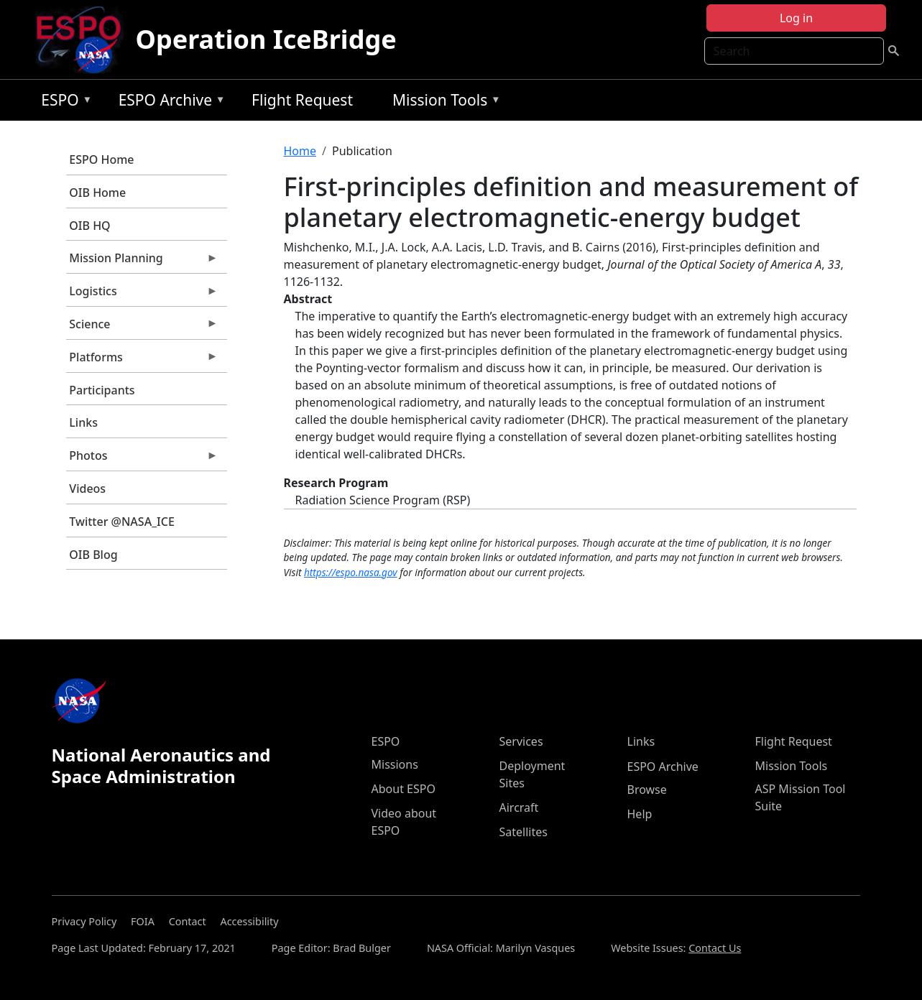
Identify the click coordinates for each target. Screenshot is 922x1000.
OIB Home (97, 192)
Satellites (523, 832)
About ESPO (403, 789)
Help (640, 814)
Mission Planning (142, 261)
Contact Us (714, 948)
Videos (87, 488)
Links (83, 422)
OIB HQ (89, 225)
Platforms (142, 360)
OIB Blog (93, 554)
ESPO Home (101, 159)
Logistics (142, 294)
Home (300, 151)
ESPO (63, 102)
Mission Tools (443, 102)
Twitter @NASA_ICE (122, 521)
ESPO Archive (168, 102)
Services (521, 741)
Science (142, 327)
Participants (101, 390)
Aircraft (519, 807)
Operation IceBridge (265, 39)
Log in (796, 18)
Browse (647, 789)
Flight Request (302, 100)
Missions (395, 764)
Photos (142, 459)
